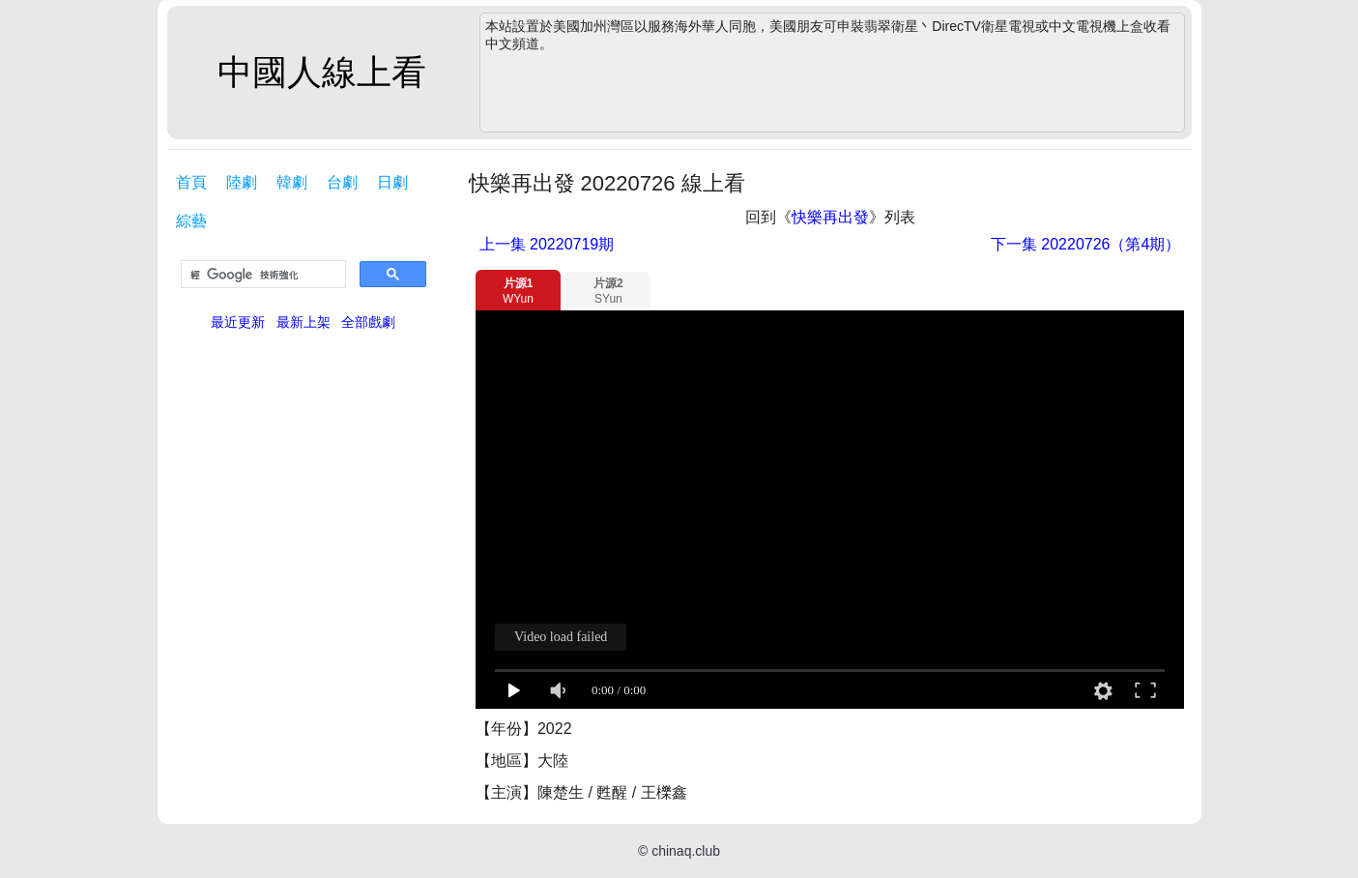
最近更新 (238, 322)
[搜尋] (261, 274)
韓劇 (291, 182)
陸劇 (241, 182)
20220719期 (547, 244)
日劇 (392, 182)
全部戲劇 (368, 322)
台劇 (342, 182)
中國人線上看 (321, 72)
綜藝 (191, 221)
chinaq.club (685, 851)
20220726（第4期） (1086, 244)
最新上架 (303, 322)
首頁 (191, 182)
